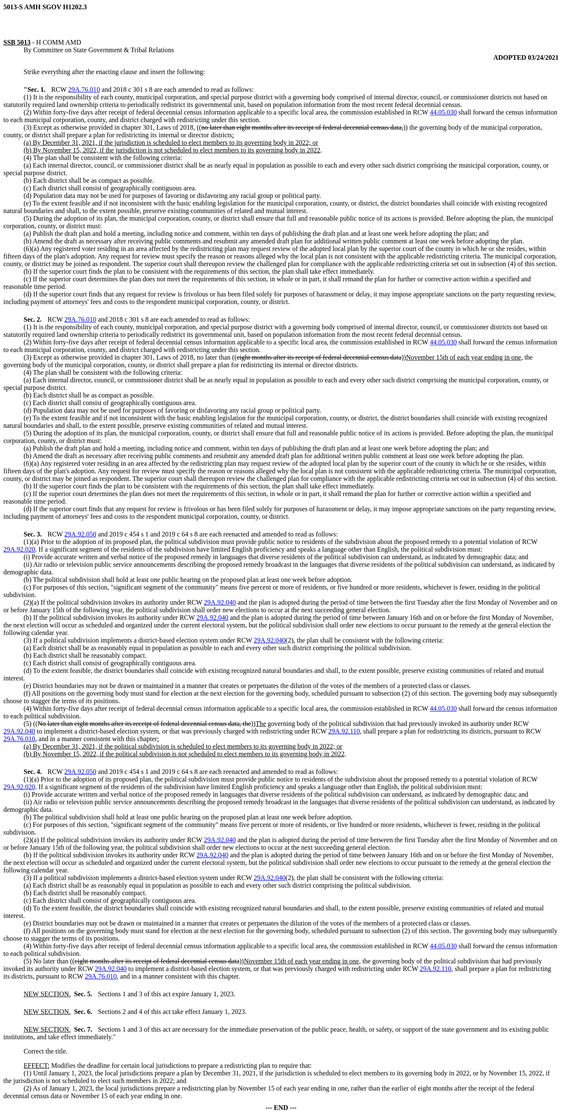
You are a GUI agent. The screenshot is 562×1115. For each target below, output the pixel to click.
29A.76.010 (84, 89)
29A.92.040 (220, 602)
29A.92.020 (19, 549)
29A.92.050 (80, 534)
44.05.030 (443, 112)
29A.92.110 (344, 731)
